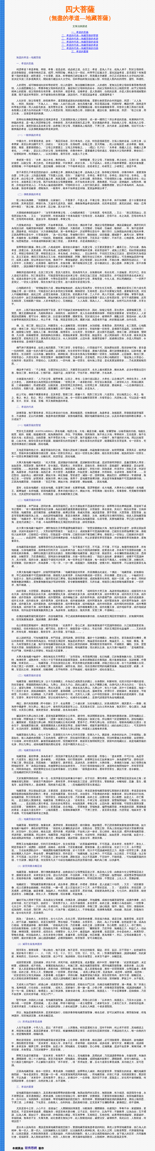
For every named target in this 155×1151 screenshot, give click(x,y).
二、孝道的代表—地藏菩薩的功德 (80, 48)
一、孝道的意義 (79, 32)
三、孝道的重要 (79, 51)
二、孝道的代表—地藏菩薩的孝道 (80, 45)
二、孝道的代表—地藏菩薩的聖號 (80, 35)
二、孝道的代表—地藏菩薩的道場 (80, 42)
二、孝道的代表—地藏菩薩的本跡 (80, 38)
